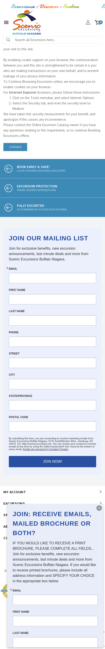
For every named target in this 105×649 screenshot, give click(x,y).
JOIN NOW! (52, 461)
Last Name (17, 311)
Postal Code (18, 417)
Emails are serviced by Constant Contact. (46, 449)
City (12, 374)
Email (13, 268)
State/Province (20, 396)
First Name (17, 290)
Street (14, 353)
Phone (14, 332)
